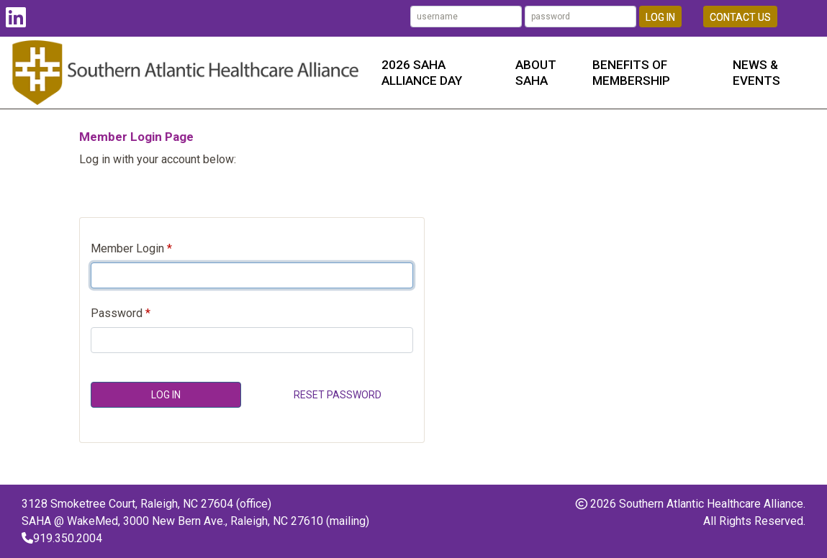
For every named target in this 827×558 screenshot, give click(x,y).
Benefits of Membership (631, 73)
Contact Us (740, 17)
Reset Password (337, 395)
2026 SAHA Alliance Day (421, 73)
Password (117, 313)
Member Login (127, 248)
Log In (660, 17)
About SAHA (535, 73)
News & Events (756, 73)
